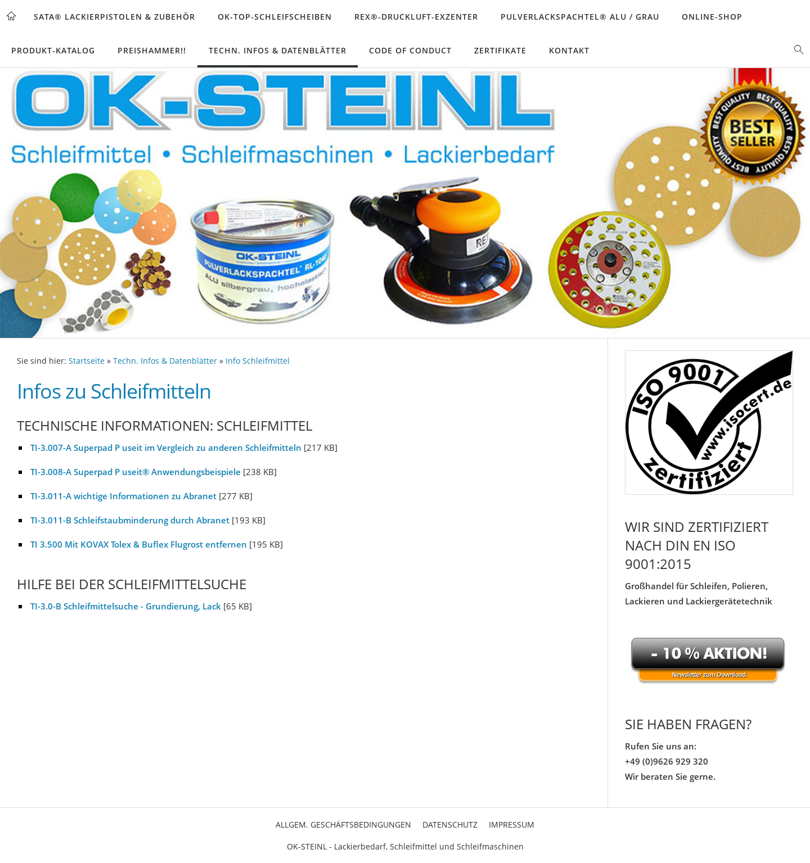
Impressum (511, 824)
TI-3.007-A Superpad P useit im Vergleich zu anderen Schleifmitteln (166, 447)
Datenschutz (450, 824)
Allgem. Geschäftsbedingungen (343, 824)
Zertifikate (500, 50)
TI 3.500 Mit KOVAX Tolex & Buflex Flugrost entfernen (138, 544)
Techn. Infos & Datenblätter (277, 50)
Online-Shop (712, 16)
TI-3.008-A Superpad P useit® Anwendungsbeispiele (135, 471)
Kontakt (569, 50)
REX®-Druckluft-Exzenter (416, 16)
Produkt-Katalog (53, 50)
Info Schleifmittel (258, 361)
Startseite (87, 361)
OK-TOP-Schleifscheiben (275, 16)
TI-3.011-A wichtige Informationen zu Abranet (123, 495)
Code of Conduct (410, 50)
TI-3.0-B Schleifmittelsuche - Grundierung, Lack (125, 606)
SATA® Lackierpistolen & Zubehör (114, 16)
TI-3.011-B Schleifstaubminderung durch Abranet (130, 520)
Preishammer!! (152, 50)
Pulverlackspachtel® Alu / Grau (580, 16)
